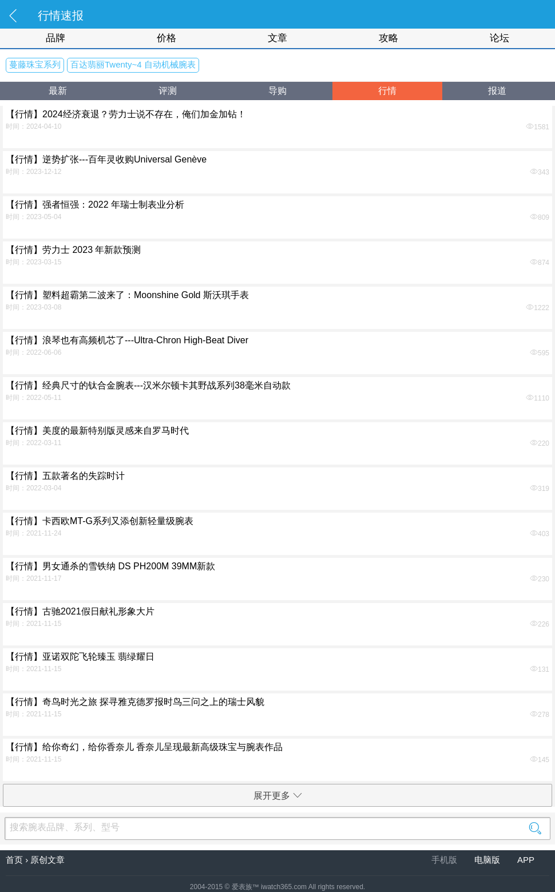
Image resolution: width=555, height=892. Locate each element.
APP (525, 860)
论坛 (499, 38)
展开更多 (277, 795)
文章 (277, 38)
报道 (497, 91)
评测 (167, 91)
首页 (14, 860)
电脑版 (488, 860)
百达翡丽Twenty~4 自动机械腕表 (133, 64)
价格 (166, 38)
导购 (277, 91)
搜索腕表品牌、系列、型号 (277, 827)
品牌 (55, 38)
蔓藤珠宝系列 (35, 64)
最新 (58, 91)
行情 (387, 91)
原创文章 (47, 860)
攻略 (388, 38)
